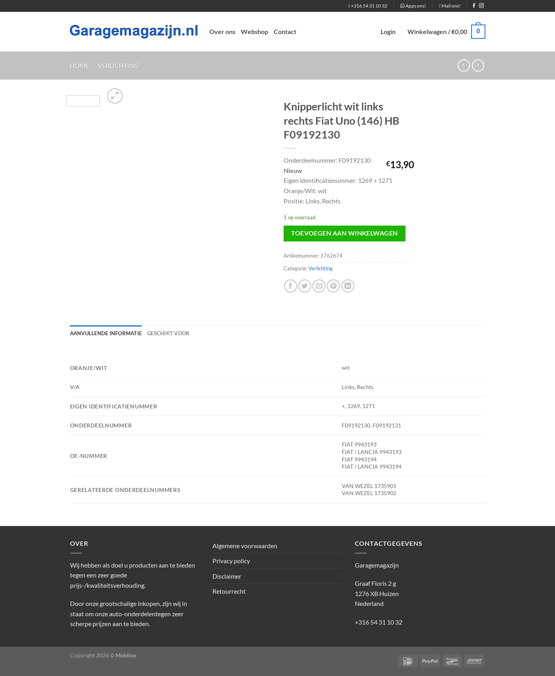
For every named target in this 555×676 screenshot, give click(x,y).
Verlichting (118, 65)
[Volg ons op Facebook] (474, 6)
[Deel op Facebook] (290, 285)
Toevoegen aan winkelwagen (344, 233)
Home (79, 65)
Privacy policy (231, 560)
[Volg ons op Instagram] (481, 6)
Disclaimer (226, 576)
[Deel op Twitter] (304, 285)
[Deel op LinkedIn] (347, 285)
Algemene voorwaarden (244, 545)
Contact (285, 31)
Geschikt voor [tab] (168, 333)
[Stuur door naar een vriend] (319, 285)
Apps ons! (413, 6)
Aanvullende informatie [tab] (106, 333)
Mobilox (126, 655)
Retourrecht (229, 591)
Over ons (222, 31)
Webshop (254, 31)
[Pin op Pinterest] (333, 285)
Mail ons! (449, 6)
